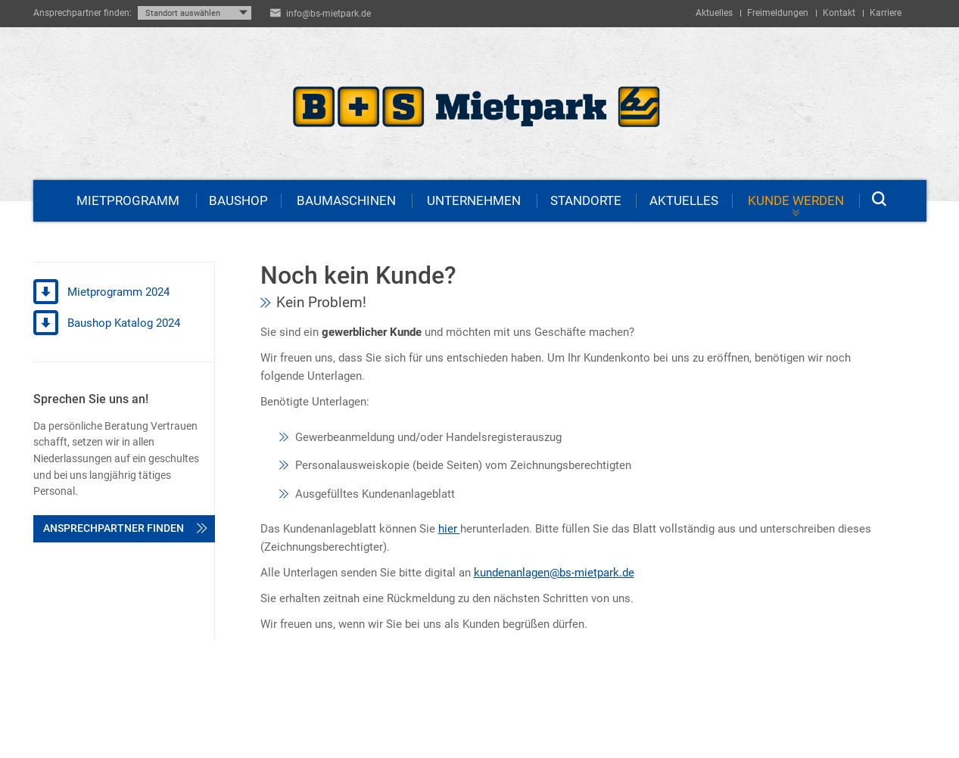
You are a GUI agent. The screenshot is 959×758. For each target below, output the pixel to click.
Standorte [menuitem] (585, 201)
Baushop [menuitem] (238, 201)
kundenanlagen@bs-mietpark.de (554, 572)
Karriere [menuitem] (885, 13)
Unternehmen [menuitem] (474, 201)
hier (449, 529)
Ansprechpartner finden (125, 528)
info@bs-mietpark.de (328, 13)
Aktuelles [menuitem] (714, 13)
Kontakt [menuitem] (839, 13)
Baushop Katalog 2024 (106, 323)
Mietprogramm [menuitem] (127, 201)
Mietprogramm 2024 (101, 292)
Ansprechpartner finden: (82, 13)
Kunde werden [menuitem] (796, 201)
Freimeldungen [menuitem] (777, 13)
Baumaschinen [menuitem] (346, 201)
